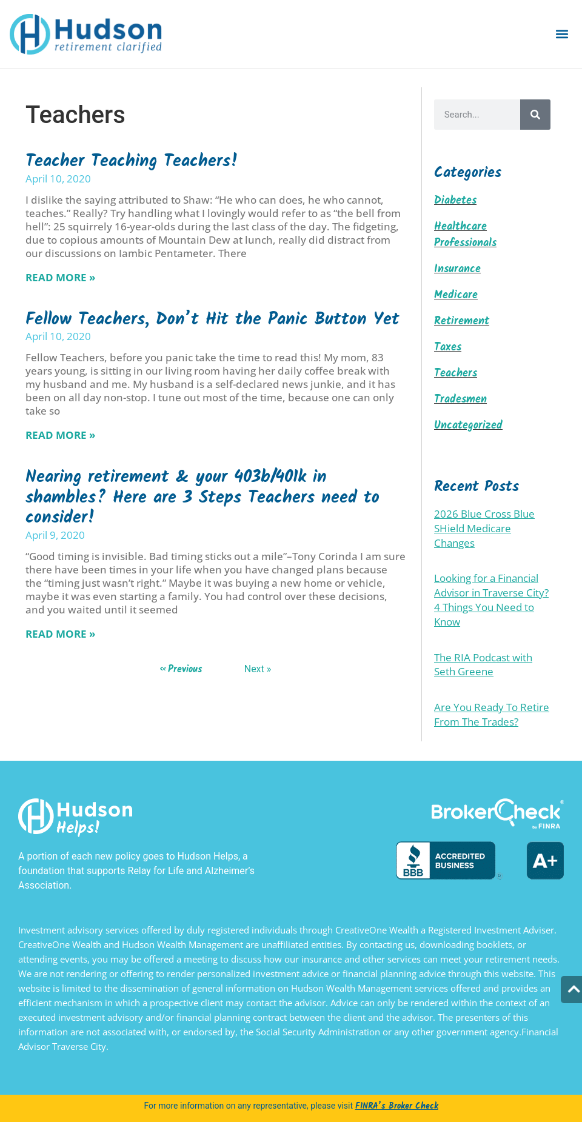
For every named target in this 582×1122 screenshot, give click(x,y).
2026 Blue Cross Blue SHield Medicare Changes (484, 528)
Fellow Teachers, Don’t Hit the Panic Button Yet (212, 319)
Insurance (457, 269)
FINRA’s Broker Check (396, 1106)
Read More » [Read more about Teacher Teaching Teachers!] (60, 277)
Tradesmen (460, 400)
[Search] (535, 114)
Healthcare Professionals (465, 235)
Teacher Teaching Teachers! (131, 161)
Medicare (456, 295)
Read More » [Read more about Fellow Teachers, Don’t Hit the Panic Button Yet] (60, 435)
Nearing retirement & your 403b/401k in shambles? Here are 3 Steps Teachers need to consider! (202, 498)
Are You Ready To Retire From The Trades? (491, 714)
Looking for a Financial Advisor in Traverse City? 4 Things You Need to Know (491, 599)
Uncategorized (468, 426)
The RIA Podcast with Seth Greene (483, 664)
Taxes (447, 347)
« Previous (181, 669)
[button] (562, 34)
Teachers (455, 373)
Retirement (461, 321)
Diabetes (455, 201)
